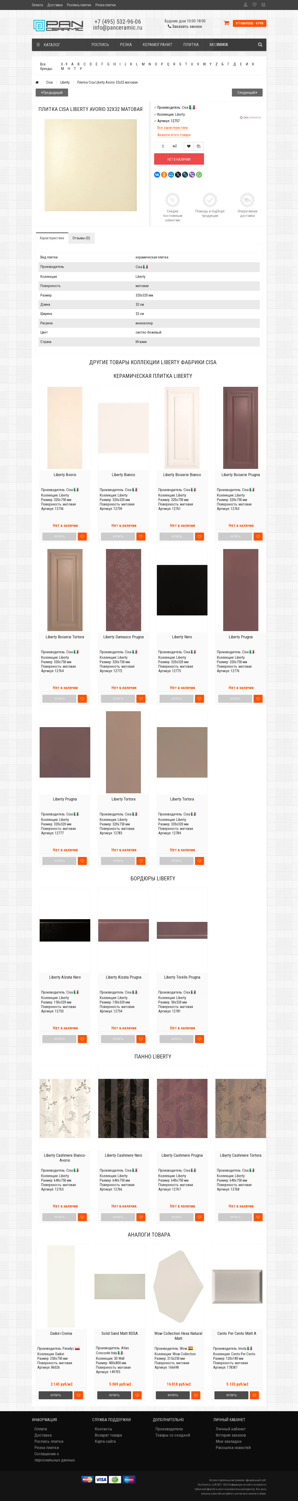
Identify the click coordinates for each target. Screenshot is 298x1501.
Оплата (37, 5)
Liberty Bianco (123, 474)
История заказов (231, 1435)
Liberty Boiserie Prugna (240, 474)
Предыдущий (52, 93)
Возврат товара (108, 1435)
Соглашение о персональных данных (54, 1456)
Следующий (247, 93)
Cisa (49, 82)
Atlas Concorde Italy (112, 1350)
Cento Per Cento (243, 1354)
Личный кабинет (231, 1428)
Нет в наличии (179, 159)
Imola (242, 1348)
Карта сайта (105, 1441)
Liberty (65, 82)
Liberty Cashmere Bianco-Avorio (65, 1158)
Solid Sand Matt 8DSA (119, 1333)
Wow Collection (184, 1354)
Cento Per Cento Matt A (236, 1333)
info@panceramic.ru (117, 27)
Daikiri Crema (61, 1333)
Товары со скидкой (172, 1435)
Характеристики (52, 238)
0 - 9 (64, 64)
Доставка (55, 5)
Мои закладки (228, 1441)
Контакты (103, 1428)
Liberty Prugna (241, 636)
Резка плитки (106, 5)
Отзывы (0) (81, 238)
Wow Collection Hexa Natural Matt (178, 1336)
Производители (169, 1428)
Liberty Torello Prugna (182, 977)
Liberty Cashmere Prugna (182, 1155)
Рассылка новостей (233, 1447)
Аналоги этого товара (174, 135)
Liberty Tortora (123, 799)
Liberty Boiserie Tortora (65, 636)
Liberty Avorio (65, 474)
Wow (183, 1348)
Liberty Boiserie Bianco (182, 474)
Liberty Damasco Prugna (123, 636)
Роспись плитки (79, 5)
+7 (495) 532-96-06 (118, 21)
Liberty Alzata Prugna (123, 977)
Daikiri (59, 1354)
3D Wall (119, 1358)
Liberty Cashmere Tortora (240, 1155)
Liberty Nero (182, 636)
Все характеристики (172, 127)
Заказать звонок (185, 26)
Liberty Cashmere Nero (123, 1155)
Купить (56, 1395)
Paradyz (68, 1348)
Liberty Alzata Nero (65, 977)
